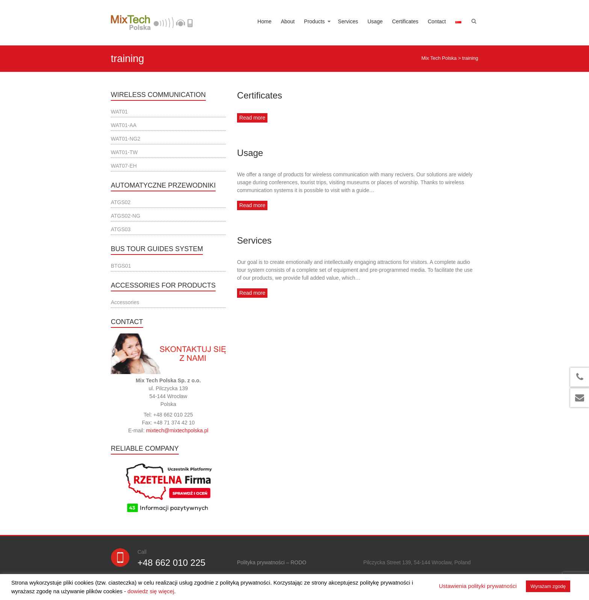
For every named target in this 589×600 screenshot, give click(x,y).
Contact (437, 21)
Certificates (405, 21)
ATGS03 (121, 229)
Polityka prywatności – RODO (271, 562)
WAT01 (119, 112)
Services (348, 21)
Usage (374, 21)
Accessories (125, 302)
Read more (252, 118)
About (288, 21)
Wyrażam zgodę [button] (548, 586)
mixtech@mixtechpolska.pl (177, 430)
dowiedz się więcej (150, 591)
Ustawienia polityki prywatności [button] (478, 586)
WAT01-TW (124, 152)
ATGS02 (121, 202)
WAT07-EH (124, 166)
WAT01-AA (123, 125)
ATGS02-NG (125, 216)
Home (264, 21)
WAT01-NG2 (125, 139)
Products (314, 21)
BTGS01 (121, 266)
